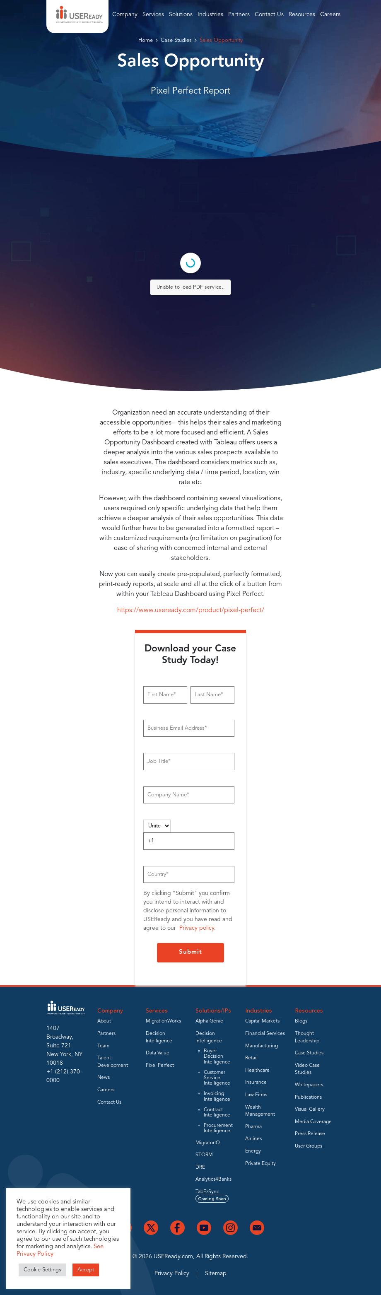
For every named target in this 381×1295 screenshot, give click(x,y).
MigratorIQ (207, 1143)
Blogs (301, 1021)
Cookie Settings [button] (42, 1270)
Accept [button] (85, 1270)
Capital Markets (262, 1021)
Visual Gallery (310, 1109)
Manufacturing (261, 1046)
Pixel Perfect (160, 1065)
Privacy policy (196, 928)
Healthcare (257, 1070)
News (103, 1077)
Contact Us (269, 14)
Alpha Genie (209, 1021)
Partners (239, 14)
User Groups (308, 1146)
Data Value (157, 1053)
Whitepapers (309, 1085)
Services (153, 14)
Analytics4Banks (213, 1179)
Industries (210, 14)
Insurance (256, 1082)
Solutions (181, 14)
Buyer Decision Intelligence (217, 1056)
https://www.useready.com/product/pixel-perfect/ (190, 610)
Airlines (253, 1138)
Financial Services (265, 1033)
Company (124, 14)
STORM (204, 1155)
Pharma (253, 1126)
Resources (302, 14)
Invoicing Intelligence (217, 1096)
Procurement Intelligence (218, 1128)
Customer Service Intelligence (217, 1078)
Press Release (310, 1133)
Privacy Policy (171, 1273)
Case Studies (176, 40)
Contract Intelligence (217, 1112)
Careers (330, 14)
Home (145, 40)
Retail (251, 1058)
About (104, 1021)
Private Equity (260, 1163)
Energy (253, 1151)
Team (103, 1046)
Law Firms (256, 1094)
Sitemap (216, 1273)
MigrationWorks (163, 1021)
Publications (308, 1097)
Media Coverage (313, 1121)
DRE (200, 1167)
